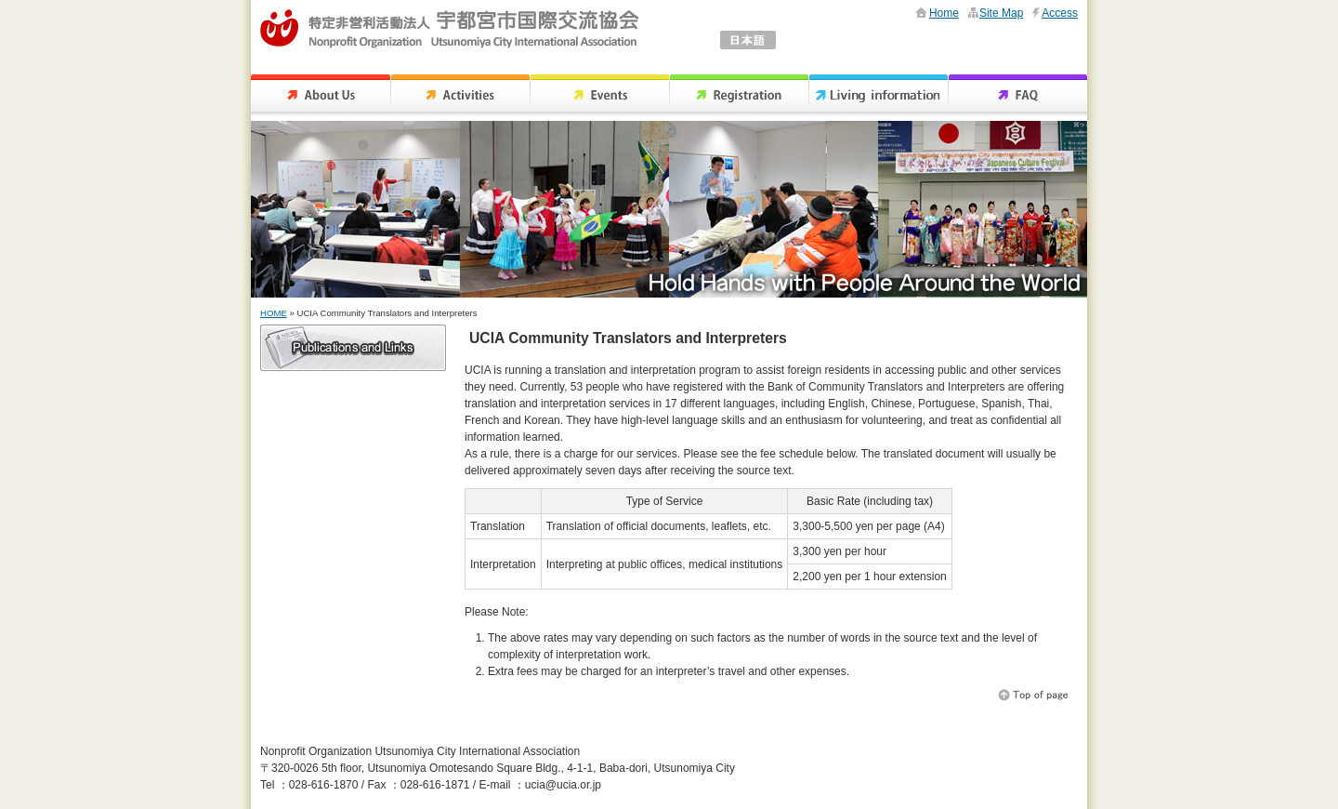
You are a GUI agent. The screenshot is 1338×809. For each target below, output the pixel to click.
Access (1060, 13)
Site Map (1001, 13)
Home (944, 13)
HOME (273, 313)
